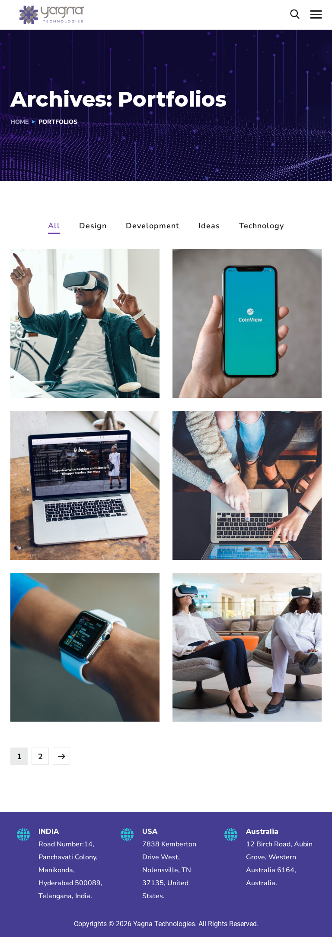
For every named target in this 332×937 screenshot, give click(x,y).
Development (152, 226)
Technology (261, 226)
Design (93, 226)
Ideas (209, 226)
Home (19, 122)
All (54, 226)
